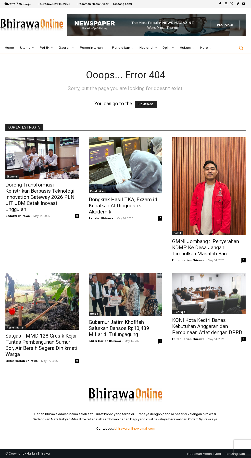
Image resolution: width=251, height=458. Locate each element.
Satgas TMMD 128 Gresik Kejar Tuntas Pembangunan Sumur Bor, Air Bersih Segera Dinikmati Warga (41, 345)
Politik (178, 233)
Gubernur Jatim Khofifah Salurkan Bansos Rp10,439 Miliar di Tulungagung (119, 328)
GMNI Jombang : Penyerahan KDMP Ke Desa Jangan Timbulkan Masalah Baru (205, 247)
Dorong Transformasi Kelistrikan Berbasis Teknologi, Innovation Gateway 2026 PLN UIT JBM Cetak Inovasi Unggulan (40, 197)
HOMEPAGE (145, 104)
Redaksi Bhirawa (17, 216)
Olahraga (179, 312)
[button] (241, 48)
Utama (94, 314)
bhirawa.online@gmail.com (134, 428)
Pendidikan (97, 191)
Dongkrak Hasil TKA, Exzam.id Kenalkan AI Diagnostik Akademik (123, 206)
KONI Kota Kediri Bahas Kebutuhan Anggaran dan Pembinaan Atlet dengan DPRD (207, 326)
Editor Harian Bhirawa (188, 260)
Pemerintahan (16, 327)
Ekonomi (12, 176)
